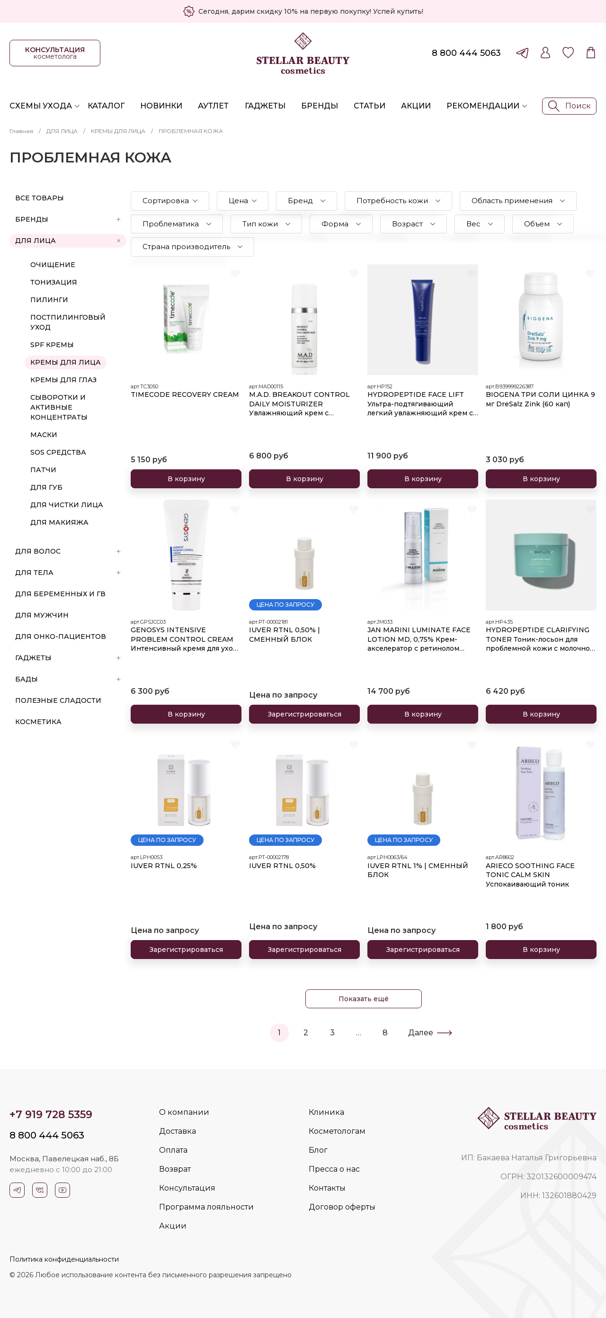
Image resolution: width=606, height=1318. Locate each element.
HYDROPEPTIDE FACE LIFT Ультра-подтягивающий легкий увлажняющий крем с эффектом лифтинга (420, 404)
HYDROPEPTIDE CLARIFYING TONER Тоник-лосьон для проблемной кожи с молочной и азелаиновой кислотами (540, 640)
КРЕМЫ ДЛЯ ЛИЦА (118, 130)
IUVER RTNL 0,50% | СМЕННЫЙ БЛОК (284, 635)
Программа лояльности (206, 1206)
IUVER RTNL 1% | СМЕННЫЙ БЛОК (417, 870)
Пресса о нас (334, 1169)
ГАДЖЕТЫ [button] (68, 658)
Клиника (326, 1112)
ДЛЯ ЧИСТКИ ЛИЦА (66, 505)
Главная (21, 130)
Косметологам (337, 1131)
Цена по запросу (285, 604)
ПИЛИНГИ (49, 300)
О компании (184, 1112)
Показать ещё (364, 999)
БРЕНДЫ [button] (68, 219)
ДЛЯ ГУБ (46, 487)
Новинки (161, 105)
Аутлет (213, 105)
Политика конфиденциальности (64, 1259)
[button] (170, 201)
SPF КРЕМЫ (52, 345)
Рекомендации (482, 105)
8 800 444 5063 (466, 53)
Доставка (177, 1131)
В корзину (186, 479)
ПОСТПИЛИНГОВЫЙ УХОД (68, 322)
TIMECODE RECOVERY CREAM (185, 394)
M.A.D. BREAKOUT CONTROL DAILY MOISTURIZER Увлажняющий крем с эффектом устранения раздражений (299, 404)
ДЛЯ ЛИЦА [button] (68, 240)
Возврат (175, 1169)
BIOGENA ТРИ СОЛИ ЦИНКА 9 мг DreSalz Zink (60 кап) (540, 399)
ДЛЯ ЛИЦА (62, 130)
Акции (416, 105)
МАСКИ (43, 434)
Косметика (38, 721)
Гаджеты (265, 105)
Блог (318, 1150)
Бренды (319, 105)
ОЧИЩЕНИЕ (52, 264)
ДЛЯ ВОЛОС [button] (68, 551)
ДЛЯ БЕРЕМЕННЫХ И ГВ (60, 594)
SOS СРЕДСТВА (58, 452)
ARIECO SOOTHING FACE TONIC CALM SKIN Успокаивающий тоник (530, 874)
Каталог (106, 105)
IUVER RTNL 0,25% (164, 865)
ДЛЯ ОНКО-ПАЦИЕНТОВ (60, 636)
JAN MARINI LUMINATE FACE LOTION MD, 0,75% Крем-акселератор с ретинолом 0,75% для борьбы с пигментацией (419, 640)
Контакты (327, 1188)
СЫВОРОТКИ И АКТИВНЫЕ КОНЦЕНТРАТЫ (59, 407)
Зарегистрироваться (304, 714)
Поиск (569, 106)
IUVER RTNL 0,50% (282, 865)
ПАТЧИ (43, 470)
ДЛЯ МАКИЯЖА (59, 522)
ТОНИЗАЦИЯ (53, 282)
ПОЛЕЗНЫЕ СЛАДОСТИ (58, 700)
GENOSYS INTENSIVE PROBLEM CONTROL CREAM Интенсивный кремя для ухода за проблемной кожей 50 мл (186, 640)
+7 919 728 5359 (50, 1114)
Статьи (369, 105)
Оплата (173, 1150)
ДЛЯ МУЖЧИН (42, 615)
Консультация (187, 1188)
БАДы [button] (68, 679)
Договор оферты (342, 1206)
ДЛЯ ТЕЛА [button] (68, 572)
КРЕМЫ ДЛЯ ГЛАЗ (63, 380)
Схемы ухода (40, 105)
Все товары (39, 198)
